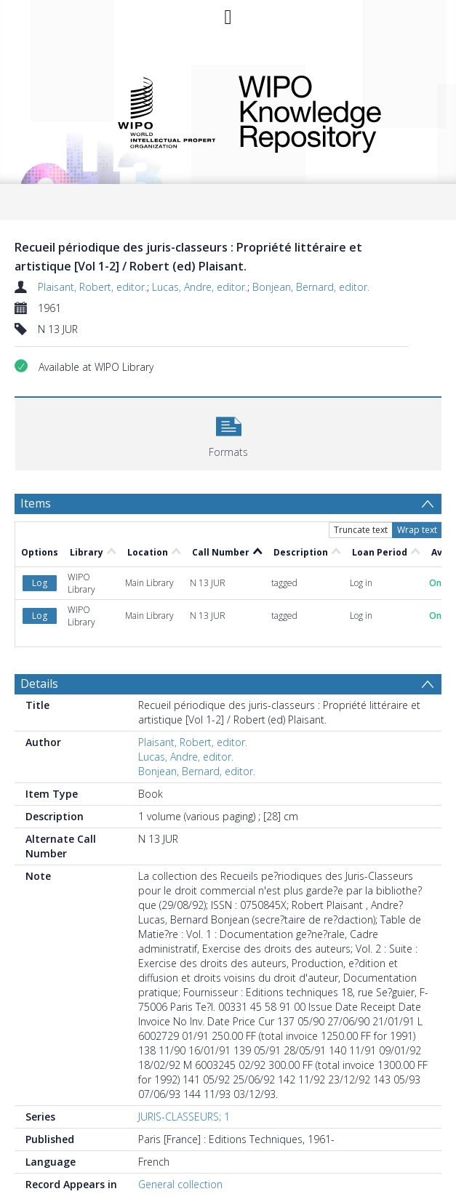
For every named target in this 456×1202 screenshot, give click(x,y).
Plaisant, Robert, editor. (92, 287)
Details (39, 684)
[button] (228, 432)
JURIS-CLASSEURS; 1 (184, 1116)
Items (35, 503)
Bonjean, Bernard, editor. (310, 287)
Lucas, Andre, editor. (199, 287)
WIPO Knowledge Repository (330, 111)
